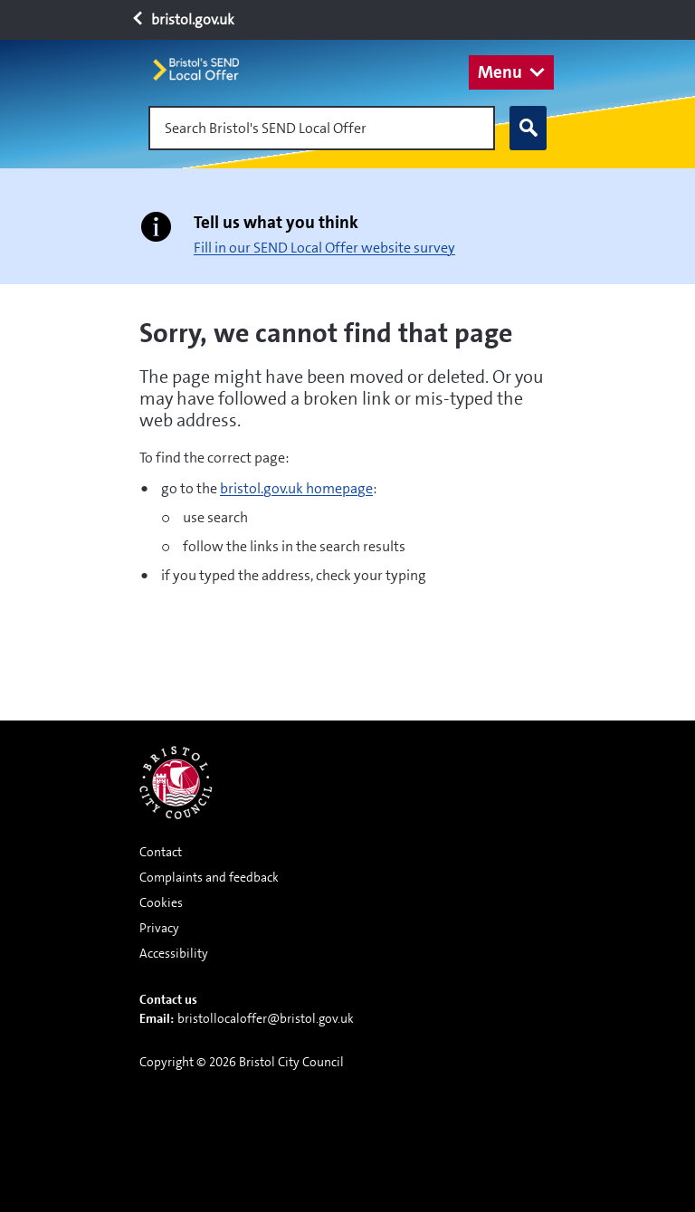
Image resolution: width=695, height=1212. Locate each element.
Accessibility (173, 953)
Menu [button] (500, 72)
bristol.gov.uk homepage (296, 488)
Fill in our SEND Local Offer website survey (324, 247)
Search (523, 128)
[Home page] (203, 69)
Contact (160, 852)
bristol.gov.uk (182, 19)
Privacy (159, 928)
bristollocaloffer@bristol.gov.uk (265, 1018)
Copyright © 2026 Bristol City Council (241, 1062)
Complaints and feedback (209, 877)
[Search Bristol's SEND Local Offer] (321, 128)
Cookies (161, 902)
